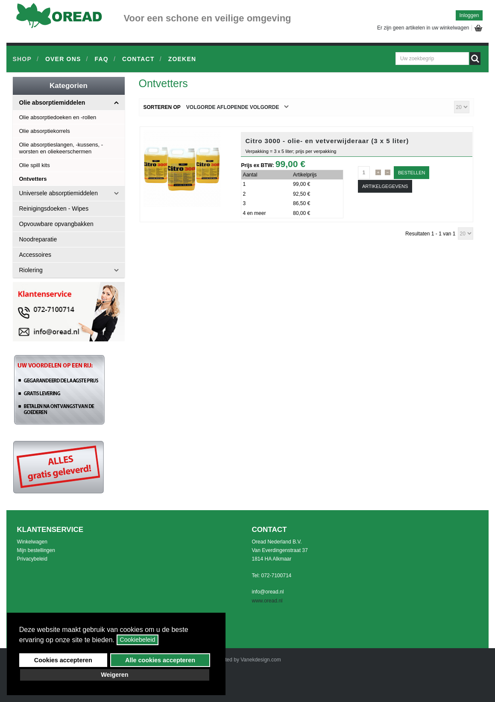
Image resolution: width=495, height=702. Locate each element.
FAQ (101, 59)
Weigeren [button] (115, 674)
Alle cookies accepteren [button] (160, 660)
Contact (138, 59)
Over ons (63, 59)
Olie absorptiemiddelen (52, 102)
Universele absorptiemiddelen (58, 193)
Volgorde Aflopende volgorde (232, 107)
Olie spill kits (34, 165)
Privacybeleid (32, 559)
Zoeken (182, 59)
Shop (22, 59)
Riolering (31, 270)
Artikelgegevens (385, 186)
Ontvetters (33, 179)
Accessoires (35, 254)
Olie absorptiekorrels (44, 131)
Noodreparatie (38, 239)
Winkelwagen (32, 542)
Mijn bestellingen (36, 550)
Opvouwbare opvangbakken (56, 223)
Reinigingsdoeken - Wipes (54, 208)
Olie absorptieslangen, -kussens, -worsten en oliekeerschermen (61, 148)
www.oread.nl (267, 601)
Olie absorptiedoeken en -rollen (58, 117)
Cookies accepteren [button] (63, 660)
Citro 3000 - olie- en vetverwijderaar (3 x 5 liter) (327, 140)
